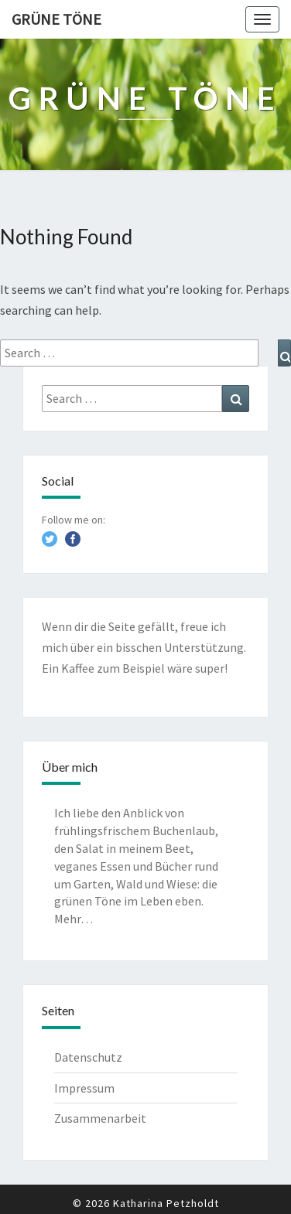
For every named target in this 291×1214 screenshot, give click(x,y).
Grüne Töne (56, 19)
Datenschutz (88, 1057)
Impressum (84, 1088)
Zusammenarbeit (100, 1118)
